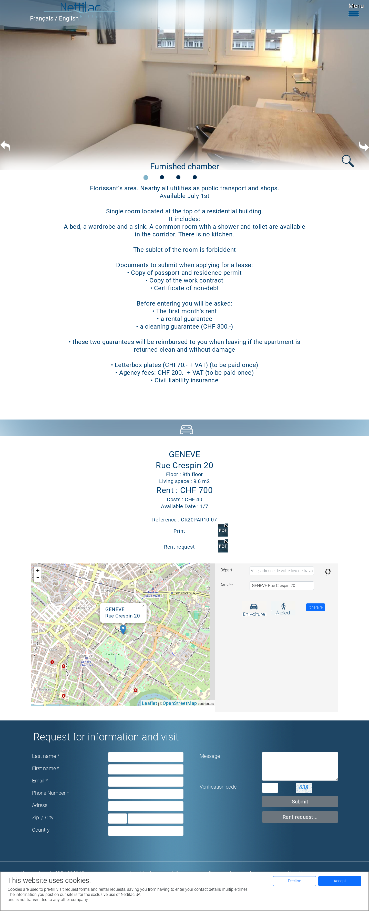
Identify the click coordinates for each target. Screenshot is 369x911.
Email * (40, 781)
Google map (122, 635)
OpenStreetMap (180, 703)
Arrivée (226, 584)
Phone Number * (50, 793)
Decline (294, 880)
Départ (226, 570)
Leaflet (149, 703)
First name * (45, 768)
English (69, 18)
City (49, 817)
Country (41, 830)
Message (210, 756)
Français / (44, 18)
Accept (340, 880)
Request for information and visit (106, 737)
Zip (35, 817)
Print (179, 531)
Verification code (218, 787)
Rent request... (300, 817)
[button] (123, 629)
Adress (39, 805)
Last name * (45, 756)
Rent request (179, 547)
